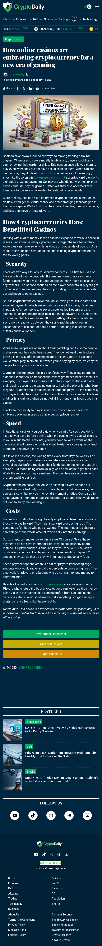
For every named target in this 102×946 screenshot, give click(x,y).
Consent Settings (62, 914)
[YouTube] (14, 815)
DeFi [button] (36, 19)
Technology (15, 903)
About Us (13, 914)
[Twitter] (87, 815)
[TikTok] (33, 815)
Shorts (56, 903)
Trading (12, 898)
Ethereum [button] (22, 19)
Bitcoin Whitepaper (63, 924)
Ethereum (14, 883)
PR (53, 893)
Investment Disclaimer (51, 634)
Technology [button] (90, 19)
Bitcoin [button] (7, 19)
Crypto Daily (17, 74)
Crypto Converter (51, 654)
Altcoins (13, 893)
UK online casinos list (49, 177)
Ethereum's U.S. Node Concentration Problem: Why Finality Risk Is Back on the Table (60, 754)
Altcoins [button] (48, 19)
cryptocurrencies (50, 584)
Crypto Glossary (61, 934)
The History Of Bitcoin (65, 919)
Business (13, 908)
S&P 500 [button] (74, 19)
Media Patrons (17, 929)
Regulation (58, 898)
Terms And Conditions (21, 919)
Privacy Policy (16, 924)
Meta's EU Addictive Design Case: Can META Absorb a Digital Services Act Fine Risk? (61, 779)
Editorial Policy (17, 934)
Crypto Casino (13, 39)
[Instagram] (51, 815)
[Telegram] (69, 815)
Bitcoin (12, 878)
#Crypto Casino (30, 667)
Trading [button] (63, 19)
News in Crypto (61, 939)
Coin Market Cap (51, 644)
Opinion (56, 878)
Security (57, 888)
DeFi (10, 888)
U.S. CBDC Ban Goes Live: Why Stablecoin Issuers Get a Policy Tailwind (60, 729)
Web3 (55, 883)
